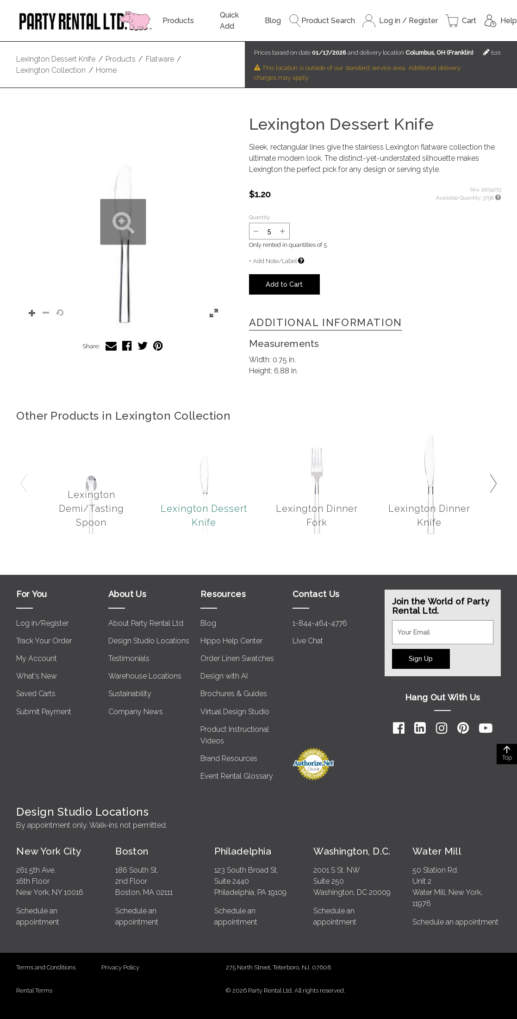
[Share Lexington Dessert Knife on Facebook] (127, 345)
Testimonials (128, 658)
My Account (36, 658)
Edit (492, 52)
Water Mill (436, 851)
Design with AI (224, 676)
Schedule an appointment (455, 922)
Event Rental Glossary (236, 776)
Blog (273, 20)
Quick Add (229, 21)
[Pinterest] (463, 728)
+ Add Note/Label (273, 261)
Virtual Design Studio (234, 711)
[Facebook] (399, 728)
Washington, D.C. (352, 851)
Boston (132, 851)
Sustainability (129, 693)
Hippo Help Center (231, 640)
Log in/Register (42, 623)
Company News (135, 711)
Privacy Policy (120, 967)
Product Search (321, 20)
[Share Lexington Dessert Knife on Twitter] (142, 345)
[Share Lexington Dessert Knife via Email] (111, 345)
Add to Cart (284, 284)
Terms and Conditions (45, 967)
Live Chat (308, 640)
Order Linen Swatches (237, 658)
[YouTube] (485, 728)
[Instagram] (442, 728)
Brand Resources (228, 758)
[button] (123, 222)
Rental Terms (34, 990)
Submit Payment (43, 711)
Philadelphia (242, 851)
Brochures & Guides (233, 693)
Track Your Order (44, 640)
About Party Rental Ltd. (146, 623)
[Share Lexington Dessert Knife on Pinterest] (158, 345)
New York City (48, 851)
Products (178, 20)
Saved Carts (36, 693)
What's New (36, 676)
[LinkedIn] (420, 728)
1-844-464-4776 (320, 623)
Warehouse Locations (144, 676)
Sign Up (421, 658)
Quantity (259, 217)
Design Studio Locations (148, 640)
